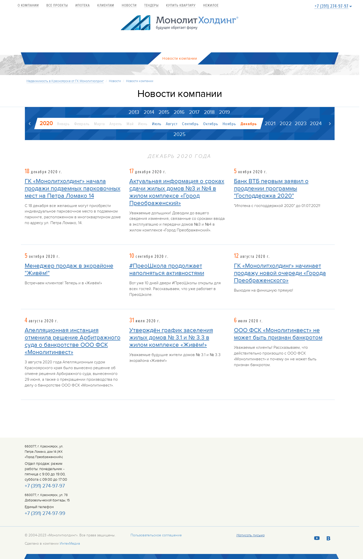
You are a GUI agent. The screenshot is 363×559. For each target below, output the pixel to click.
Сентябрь (190, 124)
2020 (46, 123)
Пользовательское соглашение (156, 535)
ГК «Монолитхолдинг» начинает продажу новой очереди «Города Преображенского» (280, 273)
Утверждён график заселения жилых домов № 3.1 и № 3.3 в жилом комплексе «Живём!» (171, 337)
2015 (164, 112)
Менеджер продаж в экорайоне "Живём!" (69, 269)
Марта (99, 124)
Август (171, 124)
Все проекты (57, 6)
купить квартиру (181, 6)
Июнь (142, 124)
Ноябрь (229, 124)
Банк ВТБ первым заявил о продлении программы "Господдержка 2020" (271, 188)
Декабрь (248, 124)
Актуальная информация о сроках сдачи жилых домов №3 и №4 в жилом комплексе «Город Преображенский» (176, 192)
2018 (209, 112)
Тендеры (151, 6)
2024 (316, 124)
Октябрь (210, 124)
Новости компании (139, 81)
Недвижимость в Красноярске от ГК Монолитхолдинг (65, 81)
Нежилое (211, 6)
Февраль (81, 124)
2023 (301, 124)
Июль (156, 124)
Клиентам (105, 6)
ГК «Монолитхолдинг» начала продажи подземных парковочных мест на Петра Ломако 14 (72, 188)
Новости (129, 6)
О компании (28, 6)
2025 (179, 134)
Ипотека (82, 6)
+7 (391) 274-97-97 (331, 6)
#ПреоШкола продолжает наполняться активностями (166, 269)
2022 (286, 124)
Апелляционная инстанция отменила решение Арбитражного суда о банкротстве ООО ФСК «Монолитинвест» (72, 341)
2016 (179, 112)
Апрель (115, 124)
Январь (63, 124)
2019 (224, 112)
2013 (133, 112)
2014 (148, 112)
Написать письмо (250, 535)
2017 (194, 112)
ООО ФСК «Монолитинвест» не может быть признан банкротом (278, 334)
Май (130, 124)
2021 (270, 124)
